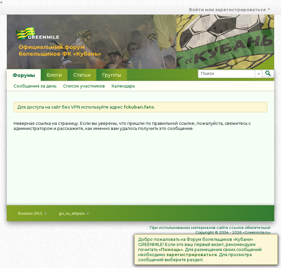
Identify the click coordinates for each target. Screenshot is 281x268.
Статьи (82, 75)
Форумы (24, 75)
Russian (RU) (32, 213)
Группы (111, 75)
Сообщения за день (35, 86)
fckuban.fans (139, 107)
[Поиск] (230, 74)
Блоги (54, 75)
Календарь (123, 86)
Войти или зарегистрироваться (229, 9)
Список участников (84, 86)
